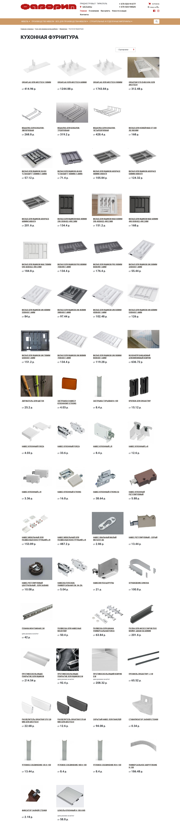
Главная (83, 11)
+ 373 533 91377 (127, 4)
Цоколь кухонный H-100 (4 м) (71, 810)
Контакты (84, 15)
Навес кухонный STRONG (69, 492)
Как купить (105, 11)
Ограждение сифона (139, 583)
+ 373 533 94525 (127, 7)
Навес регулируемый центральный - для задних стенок (35, 585)
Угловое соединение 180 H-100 (72, 765)
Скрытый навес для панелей (107, 719)
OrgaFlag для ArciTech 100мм (36, 82)
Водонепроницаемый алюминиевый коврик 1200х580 (140, 357)
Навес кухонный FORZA (33, 446)
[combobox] (126, 50)
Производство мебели (43, 21)
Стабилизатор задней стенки (143, 719)
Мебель (25, 21)
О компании (94, 11)
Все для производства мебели (72, 21)
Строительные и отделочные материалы (111, 21)
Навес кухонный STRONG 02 (106, 492)
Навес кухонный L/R (102, 446)
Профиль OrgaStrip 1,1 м (141, 674)
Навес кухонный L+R (138, 446)
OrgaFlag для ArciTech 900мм (107, 82)
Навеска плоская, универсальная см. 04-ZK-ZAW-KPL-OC (70, 585)
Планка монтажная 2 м (33, 628)
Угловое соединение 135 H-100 (36, 765)
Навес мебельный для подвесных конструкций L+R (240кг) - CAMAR (72, 539)
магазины (87, 7)
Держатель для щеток (33, 401)
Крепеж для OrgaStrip (140, 401)
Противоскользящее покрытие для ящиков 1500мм (33, 676)
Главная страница (27, 29)
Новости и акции (119, 11)
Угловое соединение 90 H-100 (107, 765)
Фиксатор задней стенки (34, 810)
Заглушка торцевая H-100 (105, 401)
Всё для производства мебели (46, 29)
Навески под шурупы (103, 583)
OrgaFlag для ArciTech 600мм (72, 82)
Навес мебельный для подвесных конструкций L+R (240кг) (36, 539)
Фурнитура (63, 29)
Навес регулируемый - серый (143, 537)
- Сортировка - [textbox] (123, 50)
